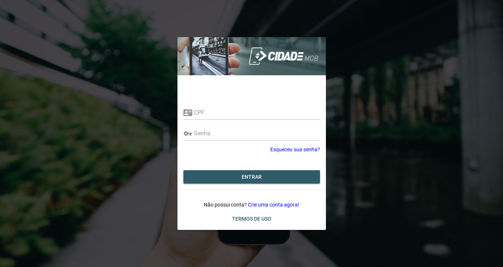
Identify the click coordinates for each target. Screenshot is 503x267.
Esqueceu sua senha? (295, 149)
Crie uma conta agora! (273, 205)
